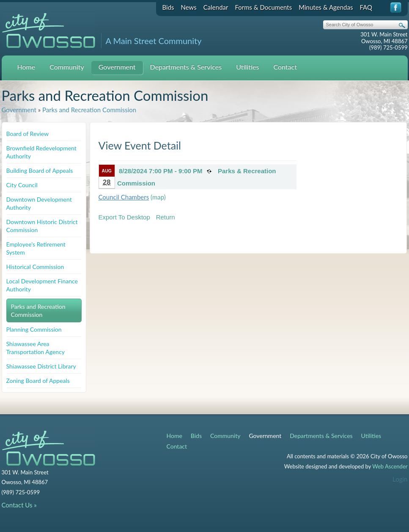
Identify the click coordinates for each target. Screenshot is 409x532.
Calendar (215, 7)
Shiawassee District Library (41, 366)
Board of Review (27, 133)
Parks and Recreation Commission (89, 110)
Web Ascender (389, 466)
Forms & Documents (263, 7)
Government (117, 67)
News (189, 7)
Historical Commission (35, 266)
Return (165, 217)
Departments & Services (186, 67)
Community (66, 67)
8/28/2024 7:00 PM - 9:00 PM (161, 171)
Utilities (247, 67)
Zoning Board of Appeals (38, 380)
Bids (168, 7)
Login (400, 479)
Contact (284, 67)
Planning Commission (34, 329)
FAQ (366, 7)
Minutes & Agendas (326, 7)
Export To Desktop (124, 217)
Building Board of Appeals (39, 170)
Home (26, 67)
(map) (158, 197)
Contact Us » (19, 505)
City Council (22, 184)
